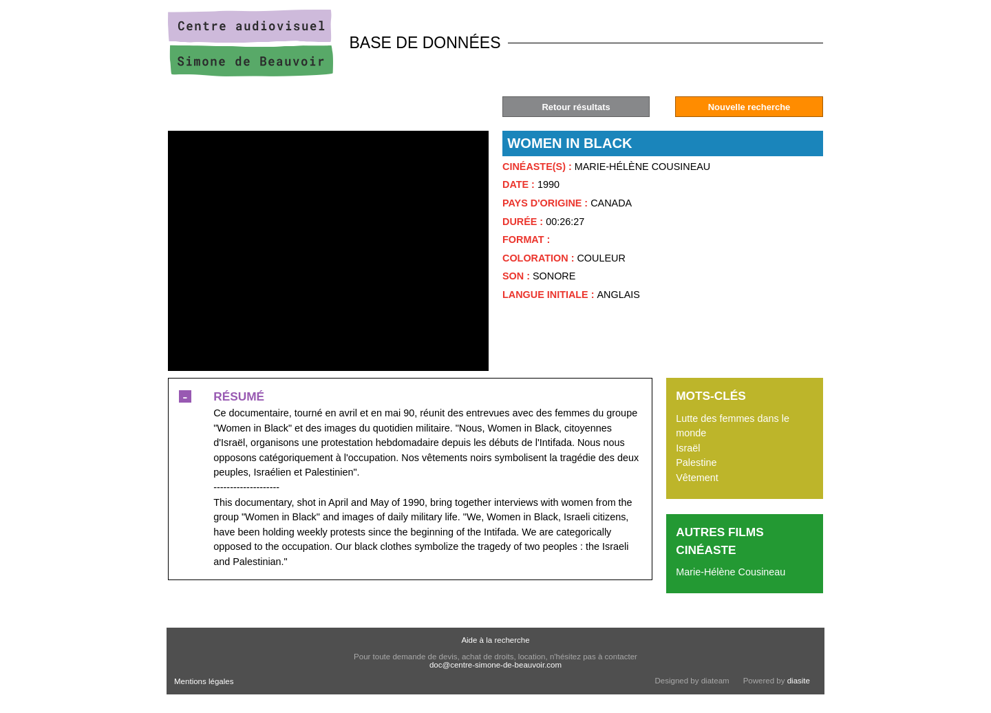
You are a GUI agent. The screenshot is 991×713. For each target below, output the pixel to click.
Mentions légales (203, 681)
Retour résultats (576, 107)
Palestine (696, 462)
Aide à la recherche (495, 640)
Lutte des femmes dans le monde (732, 426)
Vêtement (697, 477)
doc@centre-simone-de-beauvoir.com (495, 665)
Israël (688, 448)
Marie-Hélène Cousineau (730, 571)
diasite (798, 681)
